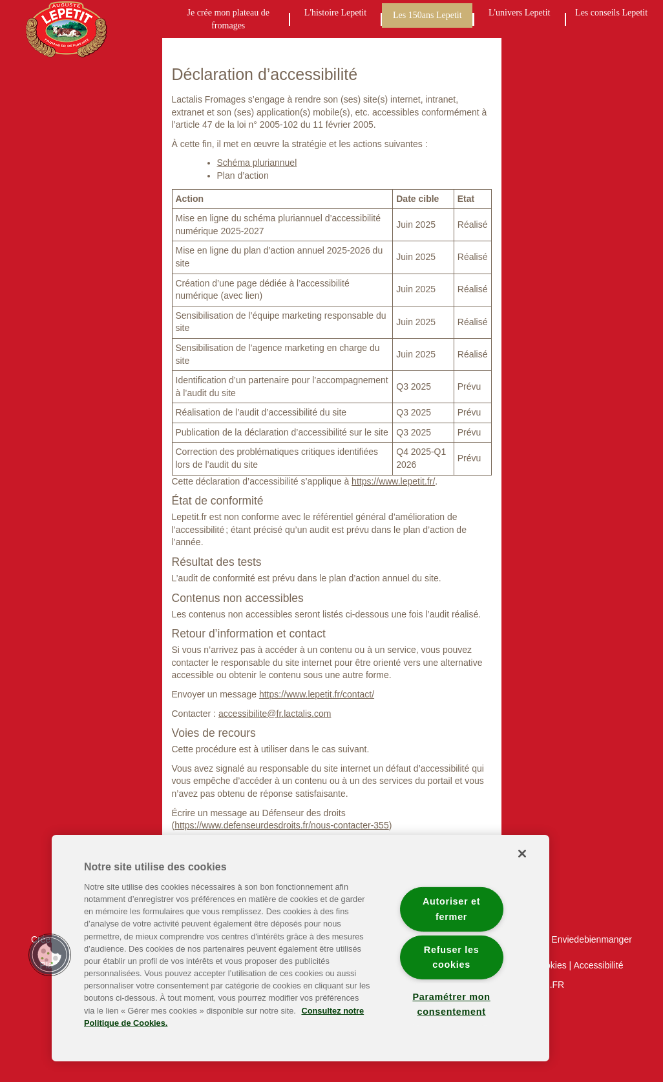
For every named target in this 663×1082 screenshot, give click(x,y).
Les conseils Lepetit (611, 12)
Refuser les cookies (451, 956)
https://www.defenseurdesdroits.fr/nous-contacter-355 (281, 825)
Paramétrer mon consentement (451, 1004)
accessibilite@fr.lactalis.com (275, 713)
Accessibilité (598, 965)
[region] (300, 948)
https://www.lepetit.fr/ (393, 481)
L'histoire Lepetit (335, 12)
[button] (49, 955)
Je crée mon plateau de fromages (228, 19)
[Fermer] (522, 853)
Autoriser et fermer (451, 908)
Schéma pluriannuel (257, 162)
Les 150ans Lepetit (427, 15)
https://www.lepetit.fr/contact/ (316, 694)
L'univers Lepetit (519, 12)
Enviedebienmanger (591, 939)
